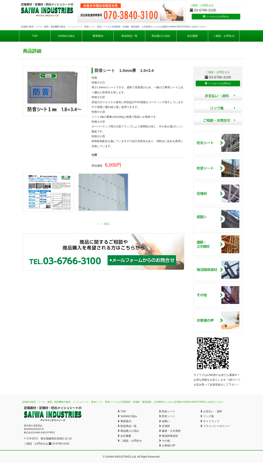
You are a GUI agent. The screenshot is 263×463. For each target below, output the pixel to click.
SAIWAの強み (66, 35)
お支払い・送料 (211, 411)
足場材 (164, 426)
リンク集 (207, 416)
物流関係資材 (168, 435)
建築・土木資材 (170, 430)
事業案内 (98, 35)
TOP (35, 35)
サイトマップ (210, 421)
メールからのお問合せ (216, 16)
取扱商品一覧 (129, 35)
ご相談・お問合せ (224, 35)
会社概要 (192, 35)
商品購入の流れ (161, 35)
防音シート (167, 416)
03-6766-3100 (59, 443)
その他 (164, 440)
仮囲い (164, 421)
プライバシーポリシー (215, 426)
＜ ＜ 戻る (103, 223)
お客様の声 (167, 445)
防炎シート (167, 411)
